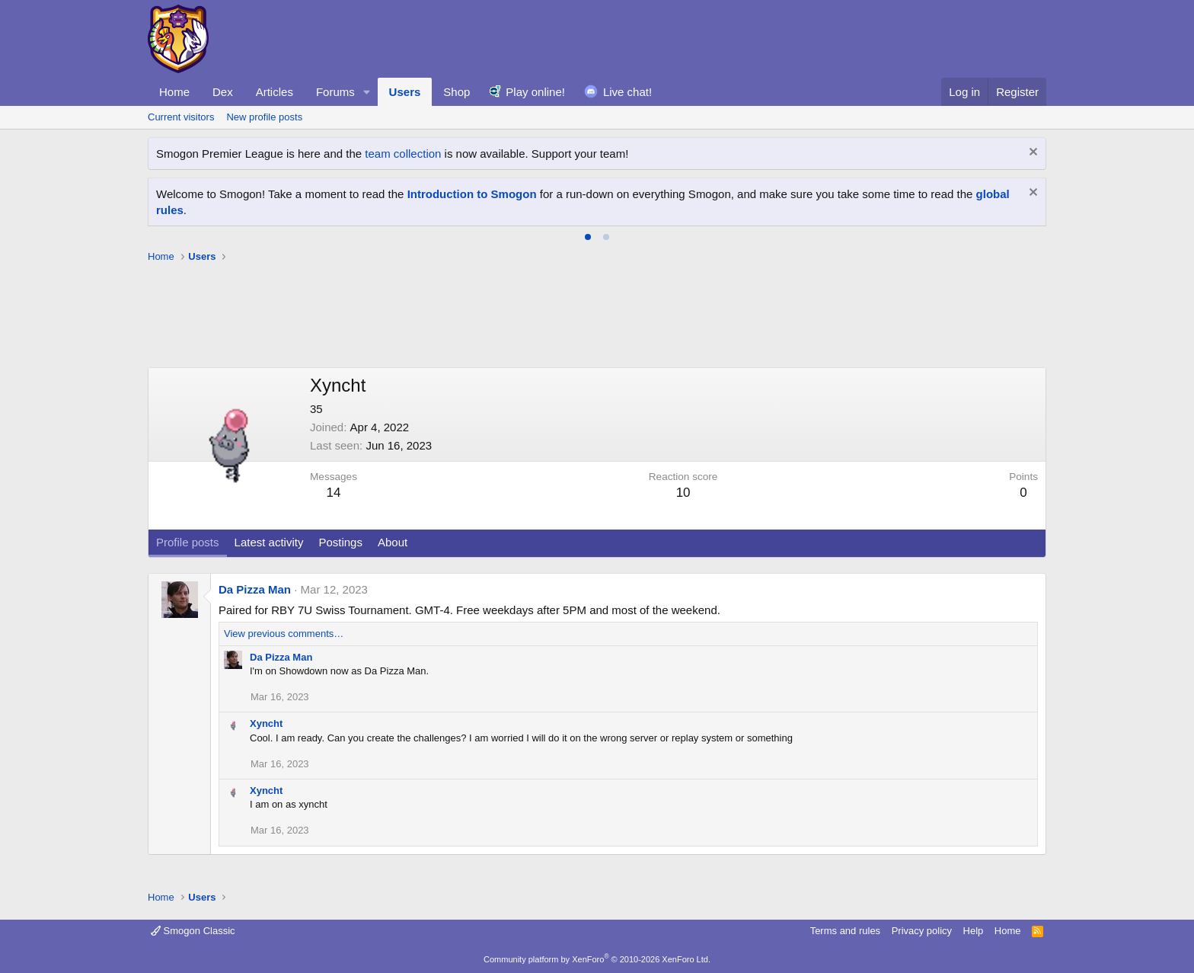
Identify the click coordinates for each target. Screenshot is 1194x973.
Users (405, 91)
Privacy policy (922, 930)
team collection (403, 153)
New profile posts (264, 117)
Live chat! (627, 91)
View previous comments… (283, 633)
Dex (222, 91)
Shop (456, 91)
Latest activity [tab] (269, 542)
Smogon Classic (193, 930)
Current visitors (181, 117)
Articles (274, 91)
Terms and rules (845, 930)
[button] (367, 92)
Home (174, 91)
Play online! (535, 91)
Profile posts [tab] (187, 542)
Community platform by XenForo (597, 959)
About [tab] (392, 542)
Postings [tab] (340, 542)
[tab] (588, 237)
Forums (335, 91)
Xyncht (266, 723)
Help (973, 930)
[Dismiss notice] (1031, 154)
